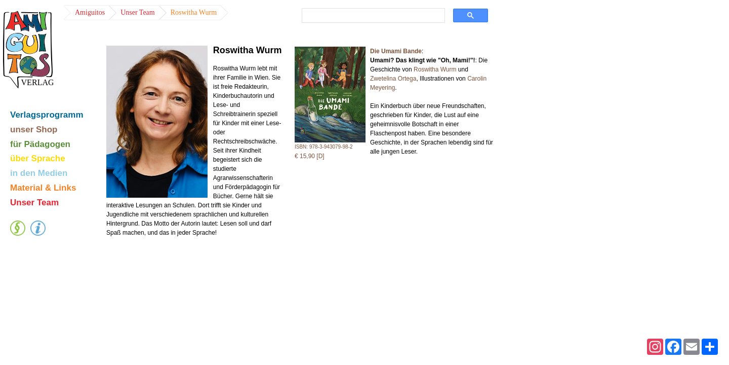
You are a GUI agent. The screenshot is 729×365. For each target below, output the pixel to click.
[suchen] (371, 15)
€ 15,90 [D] (310, 156)
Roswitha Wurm (435, 69)
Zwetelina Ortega (393, 78)
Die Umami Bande (396, 51)
